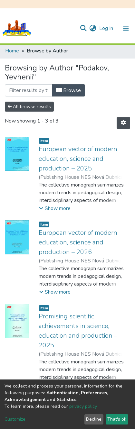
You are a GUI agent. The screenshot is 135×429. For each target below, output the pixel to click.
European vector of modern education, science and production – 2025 (78, 159)
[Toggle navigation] (126, 28)
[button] (92, 28)
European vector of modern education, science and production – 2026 (78, 242)
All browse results (29, 107)
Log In (106, 28)
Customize (15, 419)
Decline (93, 419)
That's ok (116, 419)
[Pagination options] (123, 123)
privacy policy (83, 406)
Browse (68, 90)
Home (12, 50)
